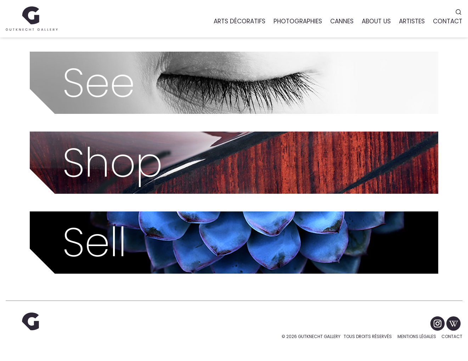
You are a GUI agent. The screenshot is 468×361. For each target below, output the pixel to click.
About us (376, 21)
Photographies (298, 21)
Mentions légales (416, 336)
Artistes (412, 21)
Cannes (342, 21)
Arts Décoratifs (239, 21)
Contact (451, 336)
